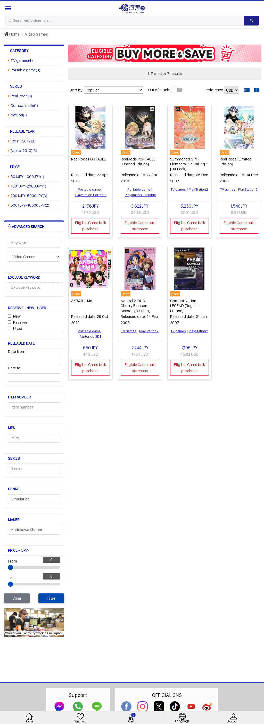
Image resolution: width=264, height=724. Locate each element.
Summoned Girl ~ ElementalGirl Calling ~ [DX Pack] (189, 164)
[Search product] (251, 20)
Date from (16, 351)
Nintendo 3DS (91, 336)
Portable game (89, 189)
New (17, 316)
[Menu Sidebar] (8, 8)
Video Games (36, 34)
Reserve (20, 322)
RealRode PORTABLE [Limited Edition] (138, 161)
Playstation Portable (90, 195)
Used (17, 328)
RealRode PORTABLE (88, 159)
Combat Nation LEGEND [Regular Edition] (184, 305)
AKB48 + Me (81, 300)
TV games (178, 189)
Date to (14, 367)
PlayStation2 (198, 189)
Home (12, 34)
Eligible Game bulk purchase (90, 225)
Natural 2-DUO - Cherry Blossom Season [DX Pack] (136, 305)
